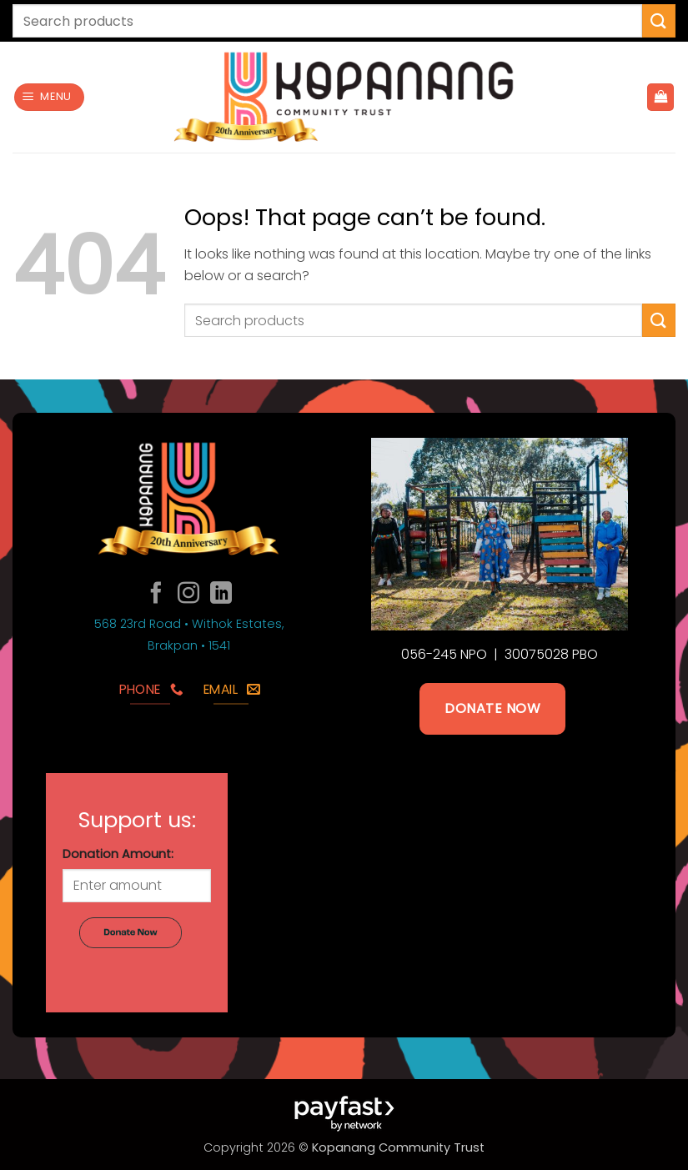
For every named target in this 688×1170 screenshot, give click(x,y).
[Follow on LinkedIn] (221, 594)
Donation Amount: (118, 854)
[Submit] (658, 20)
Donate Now (492, 708)
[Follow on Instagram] (188, 594)
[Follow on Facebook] (156, 594)
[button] (49, 97)
